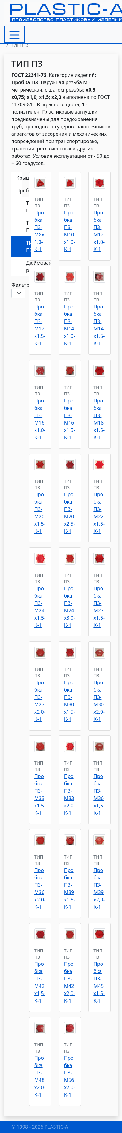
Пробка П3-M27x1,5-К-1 (99, 607)
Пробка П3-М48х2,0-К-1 (39, 1076)
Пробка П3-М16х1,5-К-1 (69, 419)
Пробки (19, 190)
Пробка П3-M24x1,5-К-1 (39, 607)
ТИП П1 (28, 207)
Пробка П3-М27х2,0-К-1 (39, 701)
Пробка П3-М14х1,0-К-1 (69, 325)
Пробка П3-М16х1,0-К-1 (39, 419)
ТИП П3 (28, 247)
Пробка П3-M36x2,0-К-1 (39, 888)
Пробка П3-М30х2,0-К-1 (99, 701)
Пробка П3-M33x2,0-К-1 (69, 794)
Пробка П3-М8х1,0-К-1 (39, 231)
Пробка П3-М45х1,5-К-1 (99, 982)
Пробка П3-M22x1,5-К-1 (99, 512)
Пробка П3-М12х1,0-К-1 (99, 231)
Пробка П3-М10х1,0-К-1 (69, 231)
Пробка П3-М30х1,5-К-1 (69, 701)
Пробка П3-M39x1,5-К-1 (69, 888)
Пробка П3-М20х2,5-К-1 (69, 512)
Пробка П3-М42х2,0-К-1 (69, 982)
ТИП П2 (28, 227)
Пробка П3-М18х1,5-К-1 (99, 419)
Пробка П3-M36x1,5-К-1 (99, 794)
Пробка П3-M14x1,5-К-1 (99, 325)
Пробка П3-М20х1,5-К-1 (39, 512)
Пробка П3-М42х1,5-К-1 (39, 982)
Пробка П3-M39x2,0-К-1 (99, 888)
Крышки (19, 178)
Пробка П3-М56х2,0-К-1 (69, 1076)
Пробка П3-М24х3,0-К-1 (69, 607)
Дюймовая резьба (28, 266)
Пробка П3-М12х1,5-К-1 (39, 325)
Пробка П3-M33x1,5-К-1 (39, 794)
